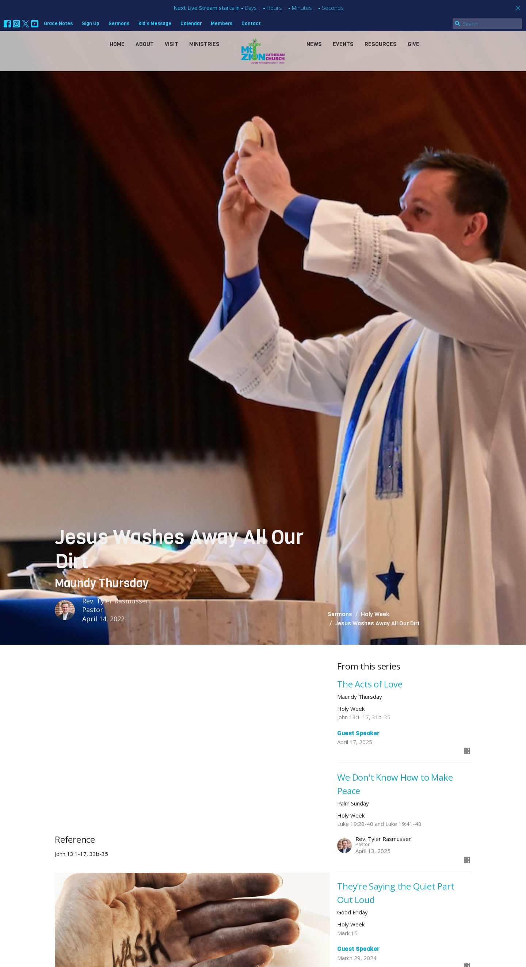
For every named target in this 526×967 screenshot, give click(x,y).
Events (343, 44)
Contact (251, 23)
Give (413, 44)
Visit (171, 44)
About (145, 44)
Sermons (118, 23)
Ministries (204, 44)
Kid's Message (154, 23)
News (314, 44)
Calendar (191, 23)
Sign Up (90, 23)
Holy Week (375, 614)
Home (117, 44)
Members (221, 23)
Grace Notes (58, 23)
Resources (381, 44)
